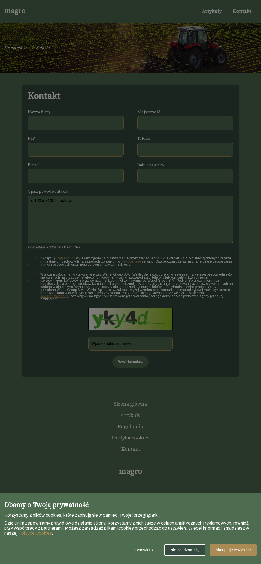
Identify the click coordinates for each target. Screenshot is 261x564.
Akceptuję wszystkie (233, 550)
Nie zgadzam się (185, 550)
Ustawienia (144, 550)
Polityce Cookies (35, 533)
